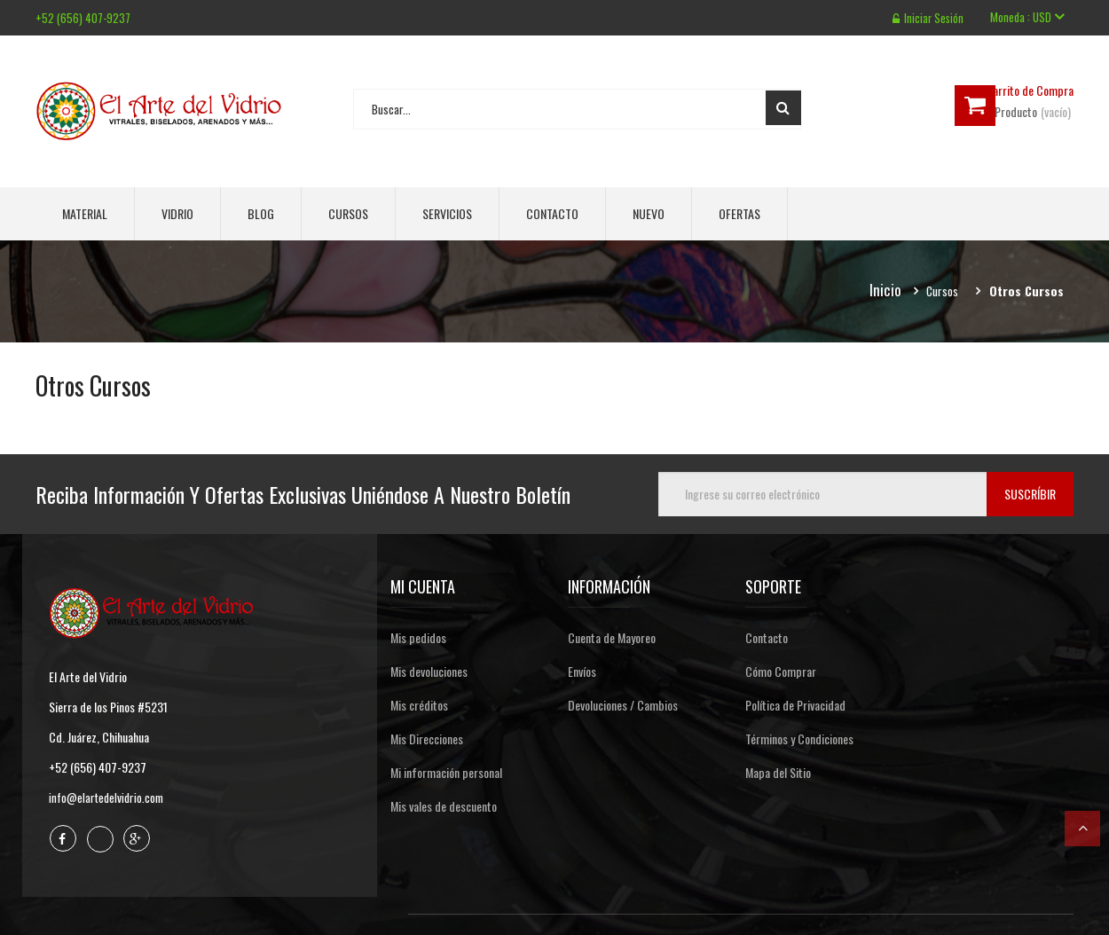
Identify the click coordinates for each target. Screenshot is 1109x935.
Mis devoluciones (429, 671)
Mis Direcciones (426, 738)
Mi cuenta (422, 586)
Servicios (447, 213)
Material (84, 213)
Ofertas (739, 213)
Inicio (885, 290)
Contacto (552, 213)
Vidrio (177, 213)
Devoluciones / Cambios (623, 704)
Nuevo (649, 213)
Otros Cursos (97, 385)
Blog (261, 213)
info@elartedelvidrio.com (109, 797)
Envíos (582, 671)
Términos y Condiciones (799, 738)
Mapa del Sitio (778, 772)
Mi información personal (446, 772)
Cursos (348, 213)
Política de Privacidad (795, 704)
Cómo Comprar (780, 671)
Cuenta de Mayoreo (612, 637)
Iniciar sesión (927, 18)
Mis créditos (419, 704)
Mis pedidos (418, 637)
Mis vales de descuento (443, 806)
